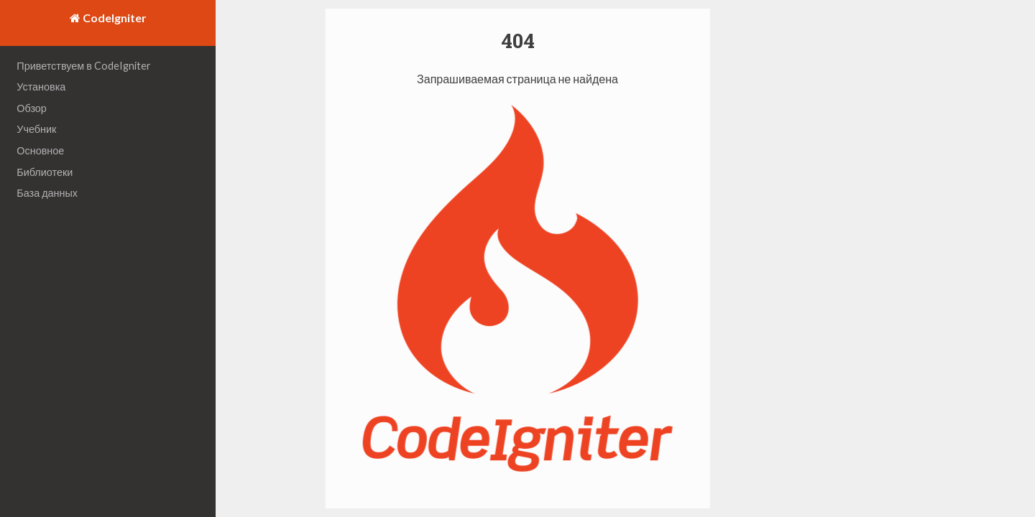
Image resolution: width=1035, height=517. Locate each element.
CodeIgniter (113, 17)
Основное (40, 150)
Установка (41, 86)
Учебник (36, 129)
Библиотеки (45, 172)
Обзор (32, 108)
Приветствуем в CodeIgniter (84, 66)
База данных (47, 193)
